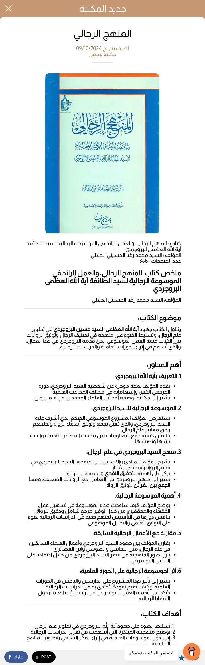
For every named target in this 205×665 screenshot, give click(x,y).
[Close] (8, 8)
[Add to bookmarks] (181, 657)
